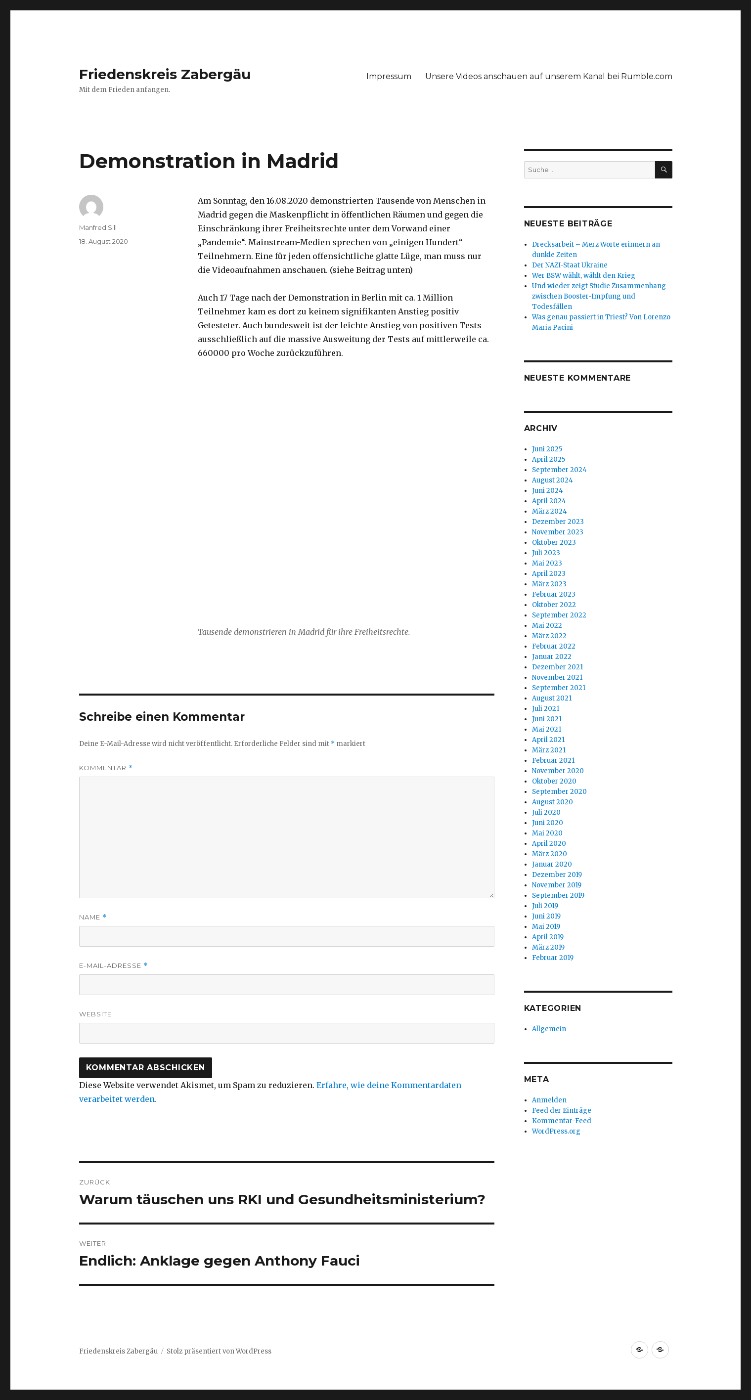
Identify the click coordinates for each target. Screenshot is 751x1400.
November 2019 (556, 885)
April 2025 (548, 459)
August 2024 (552, 480)
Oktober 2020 (554, 781)
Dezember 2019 (557, 875)
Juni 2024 (547, 490)
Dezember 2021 (557, 667)
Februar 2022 (553, 646)
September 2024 (559, 470)
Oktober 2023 (554, 542)
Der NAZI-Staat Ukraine (570, 265)
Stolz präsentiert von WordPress (219, 1351)
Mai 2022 (547, 625)
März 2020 (549, 854)
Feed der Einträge (561, 1110)
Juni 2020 (547, 823)
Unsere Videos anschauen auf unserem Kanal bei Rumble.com (548, 76)
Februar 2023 (553, 594)
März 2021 (549, 750)
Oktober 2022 (554, 605)
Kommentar (106, 768)
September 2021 (558, 688)
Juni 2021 (547, 719)
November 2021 (557, 677)
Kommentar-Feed (561, 1121)
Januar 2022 (552, 657)
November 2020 (558, 771)
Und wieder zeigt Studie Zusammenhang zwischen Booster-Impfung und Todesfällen (599, 296)
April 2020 (549, 843)
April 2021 (548, 740)
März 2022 (549, 636)
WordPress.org (556, 1131)
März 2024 (549, 511)
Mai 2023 (547, 563)
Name (93, 917)
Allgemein (549, 1029)
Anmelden (549, 1100)
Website (95, 1014)
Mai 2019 (546, 926)
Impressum (388, 76)
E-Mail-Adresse (113, 966)
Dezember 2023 (558, 522)
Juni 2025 (547, 449)
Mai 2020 (547, 833)
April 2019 (548, 937)
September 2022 (559, 615)
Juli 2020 (546, 812)
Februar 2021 (553, 760)
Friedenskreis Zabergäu (165, 74)
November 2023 (557, 532)
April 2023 (549, 573)
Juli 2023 (546, 553)
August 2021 (552, 698)
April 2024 (549, 501)
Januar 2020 (552, 864)
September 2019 (558, 895)
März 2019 (548, 947)
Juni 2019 (546, 916)
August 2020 (552, 802)
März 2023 (549, 584)
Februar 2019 (553, 958)
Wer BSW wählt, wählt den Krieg (583, 275)
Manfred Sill (98, 227)
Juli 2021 (545, 708)
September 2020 (559, 792)
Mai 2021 (546, 729)
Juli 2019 (545, 906)
